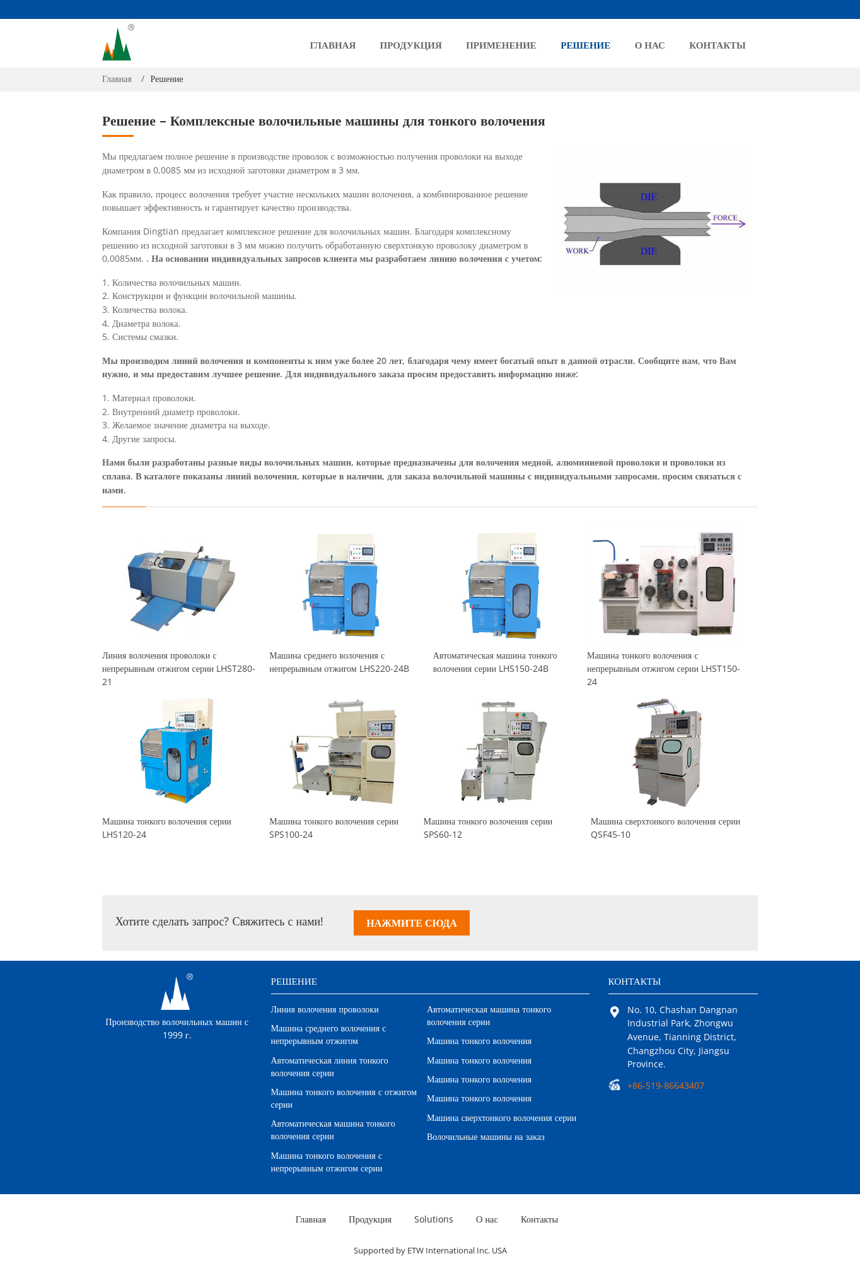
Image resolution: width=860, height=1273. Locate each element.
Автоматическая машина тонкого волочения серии (498, 661)
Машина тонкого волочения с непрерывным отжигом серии (667, 666)
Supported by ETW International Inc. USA (430, 1250)
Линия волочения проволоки (325, 1009)
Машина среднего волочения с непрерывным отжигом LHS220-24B (339, 661)
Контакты (717, 44)
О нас (650, 44)
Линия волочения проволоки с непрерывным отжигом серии (178, 666)
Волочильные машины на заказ (486, 1136)
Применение (501, 44)
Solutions (433, 1219)
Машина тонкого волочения (479, 1041)
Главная (333, 44)
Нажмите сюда (411, 923)
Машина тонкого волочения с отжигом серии (344, 1098)
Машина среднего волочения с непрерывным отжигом (328, 1034)
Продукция (411, 44)
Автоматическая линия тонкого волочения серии (329, 1066)
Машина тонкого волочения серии (166, 827)
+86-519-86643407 (665, 1085)
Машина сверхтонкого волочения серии (665, 827)
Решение (585, 44)
